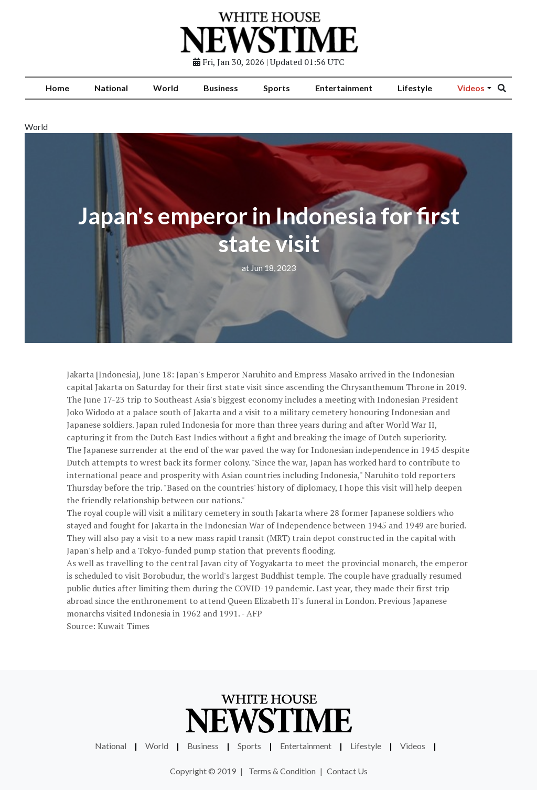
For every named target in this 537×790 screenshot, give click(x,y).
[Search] (508, 88)
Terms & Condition (282, 771)
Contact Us (347, 771)
